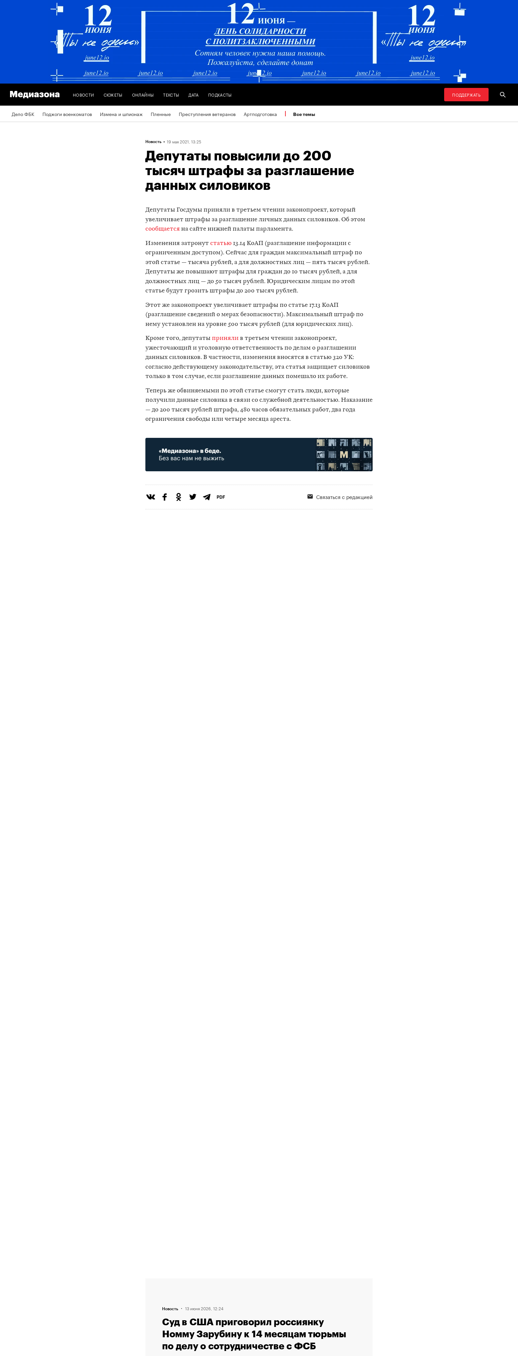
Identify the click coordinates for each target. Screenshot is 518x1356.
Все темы (304, 114)
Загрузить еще (259, 1072)
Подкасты (220, 94)
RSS (206, 1281)
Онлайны (143, 94)
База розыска (295, 1306)
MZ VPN (289, 1281)
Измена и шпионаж (121, 113)
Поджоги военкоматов (67, 113)
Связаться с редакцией (340, 496)
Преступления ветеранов (207, 113)
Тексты (171, 94)
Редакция (157, 1306)
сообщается (162, 229)
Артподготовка (260, 113)
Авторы (155, 1294)
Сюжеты (113, 94)
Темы (153, 1281)
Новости (83, 94)
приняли (225, 338)
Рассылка (209, 1294)
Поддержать (466, 94)
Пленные (161, 113)
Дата (193, 94)
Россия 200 (293, 1294)
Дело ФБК (23, 113)
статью (221, 243)
